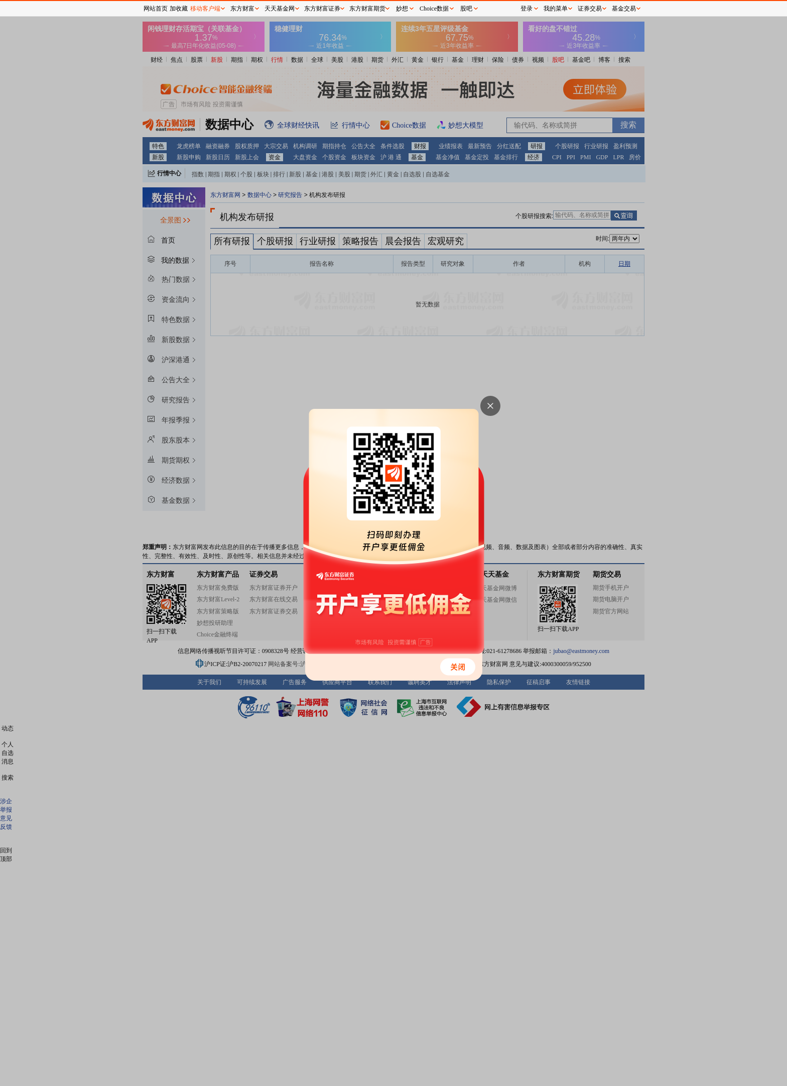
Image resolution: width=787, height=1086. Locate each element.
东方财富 (242, 8)
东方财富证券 (322, 8)
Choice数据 (434, 8)
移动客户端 (205, 8)
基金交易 (624, 8)
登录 (526, 8)
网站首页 (156, 8)
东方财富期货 (367, 8)
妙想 (402, 8)
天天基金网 (280, 8)
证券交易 (590, 8)
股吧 (466, 8)
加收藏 (179, 8)
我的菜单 (556, 8)
